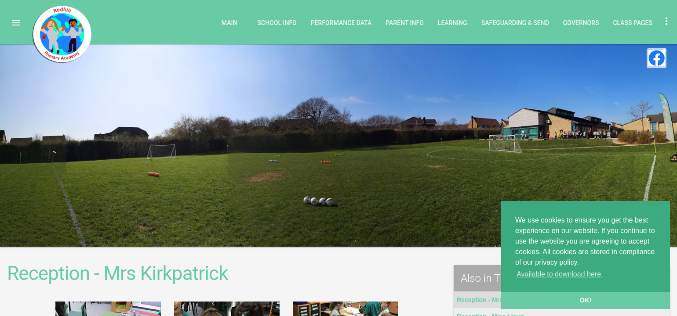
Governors (581, 22)
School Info (277, 22)
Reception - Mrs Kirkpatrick (497, 299)
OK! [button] (585, 300)
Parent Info (405, 22)
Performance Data (341, 22)
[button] (15, 22)
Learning (452, 22)
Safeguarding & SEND (515, 22)
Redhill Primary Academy (61, 34)
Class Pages (632, 22)
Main (229, 22)
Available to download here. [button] (560, 274)
